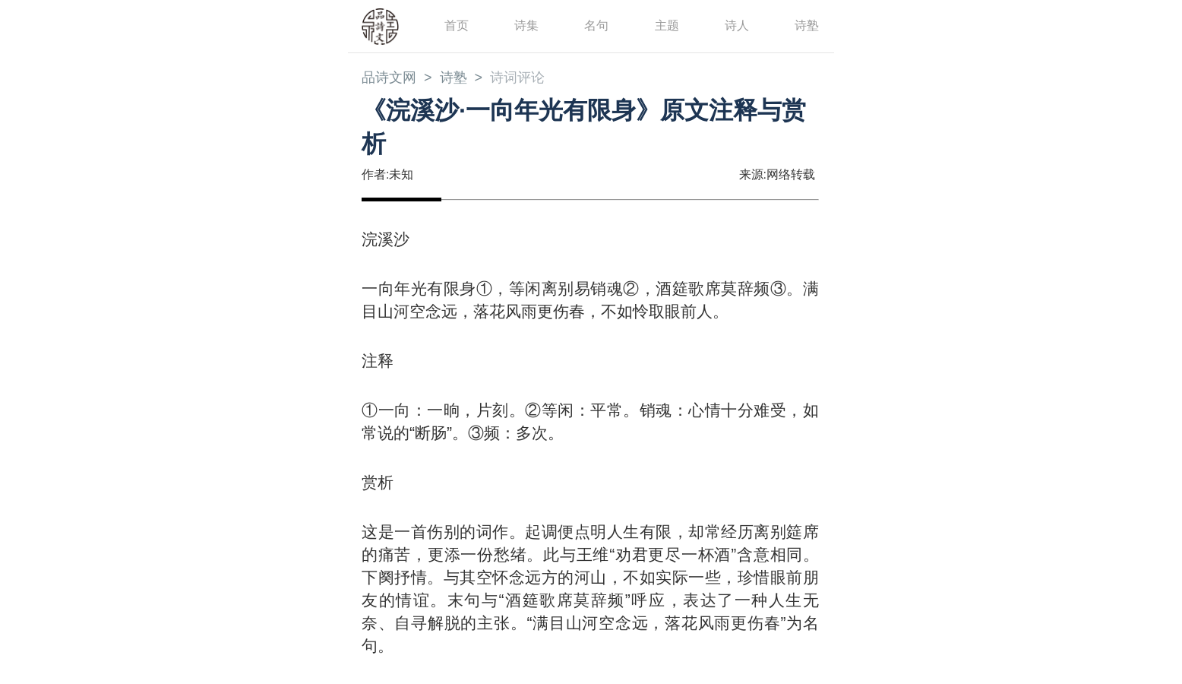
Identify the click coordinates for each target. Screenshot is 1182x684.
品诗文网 (389, 77)
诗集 (526, 25)
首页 (456, 25)
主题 (667, 25)
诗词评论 (517, 77)
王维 (593, 554)
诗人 (737, 25)
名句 (596, 25)
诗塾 (807, 25)
